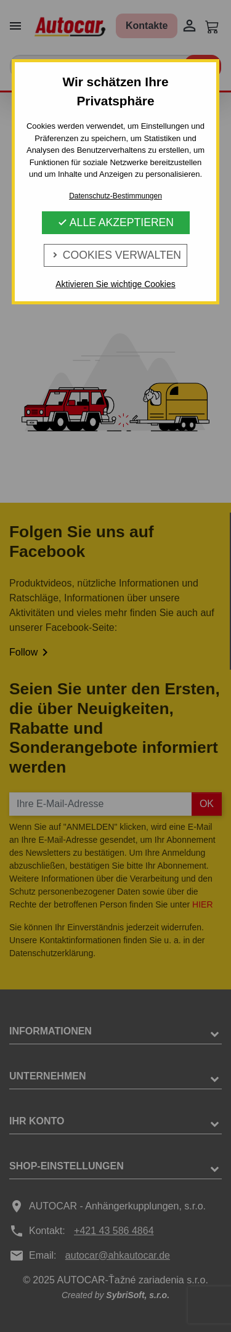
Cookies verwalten (115, 255)
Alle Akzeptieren (115, 222)
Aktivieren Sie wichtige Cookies (115, 284)
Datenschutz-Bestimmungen (115, 196)
